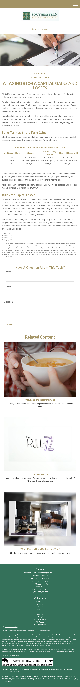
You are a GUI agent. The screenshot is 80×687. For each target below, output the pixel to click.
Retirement (40, 601)
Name (8, 272)
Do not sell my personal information (63, 651)
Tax (40, 612)
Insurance (40, 609)
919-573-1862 (40, 29)
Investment (40, 604)
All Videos (40, 622)
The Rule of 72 (40, 474)
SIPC (17, 672)
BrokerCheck (46, 630)
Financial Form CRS (11, 627)
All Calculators (40, 624)
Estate (40, 607)
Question (8, 302)
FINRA (10, 672)
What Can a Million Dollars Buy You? (40, 549)
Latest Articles (40, 619)
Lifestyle (40, 617)
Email (8, 287)
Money (40, 614)
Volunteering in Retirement (40, 399)
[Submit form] (10, 324)
